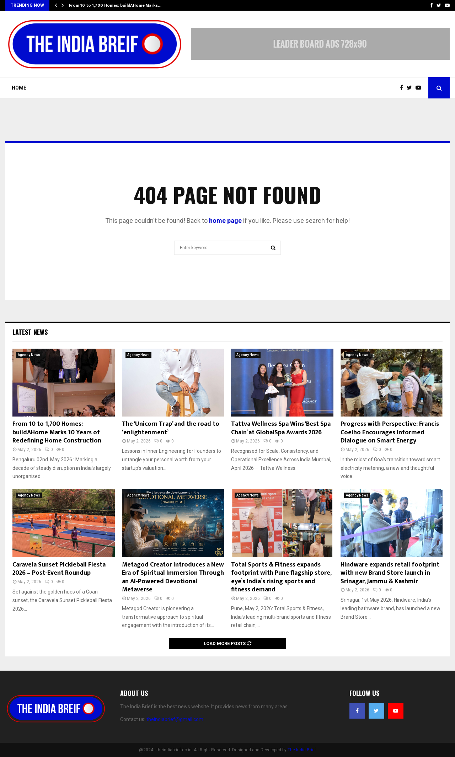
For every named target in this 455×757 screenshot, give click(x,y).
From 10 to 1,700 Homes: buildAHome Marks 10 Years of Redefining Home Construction (56, 432)
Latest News (30, 332)
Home (19, 88)
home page (225, 220)
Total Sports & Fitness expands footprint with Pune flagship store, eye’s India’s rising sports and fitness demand (281, 577)
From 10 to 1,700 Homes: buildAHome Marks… (115, 5)
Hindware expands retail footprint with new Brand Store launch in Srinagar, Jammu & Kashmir (390, 573)
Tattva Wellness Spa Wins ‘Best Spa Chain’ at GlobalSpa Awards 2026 (281, 428)
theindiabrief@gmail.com (174, 719)
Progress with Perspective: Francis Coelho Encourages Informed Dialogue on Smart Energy (390, 432)
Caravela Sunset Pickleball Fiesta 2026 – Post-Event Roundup (59, 568)
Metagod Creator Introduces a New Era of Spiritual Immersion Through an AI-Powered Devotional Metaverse (173, 577)
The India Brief (302, 749)
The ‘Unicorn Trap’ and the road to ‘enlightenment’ (170, 428)
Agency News (29, 355)
